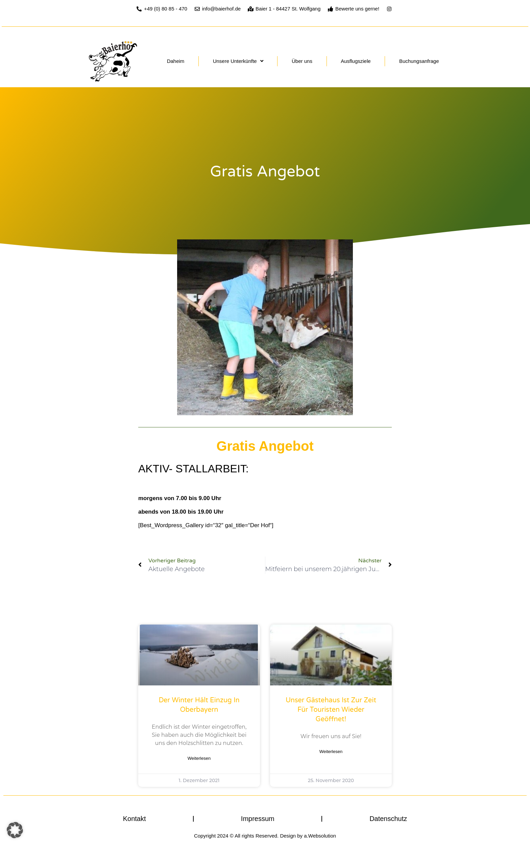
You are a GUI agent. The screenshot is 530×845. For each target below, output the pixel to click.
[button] (15, 830)
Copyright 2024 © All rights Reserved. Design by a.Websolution (265, 836)
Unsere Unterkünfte (238, 61)
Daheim (176, 61)
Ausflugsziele (355, 61)
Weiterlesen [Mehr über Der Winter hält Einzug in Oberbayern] (199, 758)
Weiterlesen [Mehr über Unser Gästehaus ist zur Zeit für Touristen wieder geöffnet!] (330, 751)
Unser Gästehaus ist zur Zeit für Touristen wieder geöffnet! (331, 709)
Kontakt (134, 818)
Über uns (302, 61)
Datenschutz (388, 818)
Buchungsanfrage (419, 61)
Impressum (257, 818)
